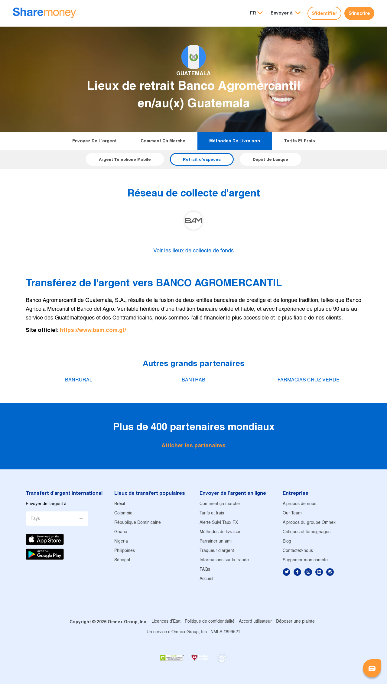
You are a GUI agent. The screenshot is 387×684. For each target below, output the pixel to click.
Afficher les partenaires (193, 445)
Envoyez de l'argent (94, 140)
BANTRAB (193, 380)
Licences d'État (165, 621)
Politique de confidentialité (210, 621)
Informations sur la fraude (224, 560)
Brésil (119, 504)
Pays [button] (35, 519)
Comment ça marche (163, 140)
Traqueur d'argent (217, 551)
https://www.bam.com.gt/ (93, 330)
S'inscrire (359, 13)
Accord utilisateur (255, 621)
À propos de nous (299, 504)
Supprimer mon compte (305, 560)
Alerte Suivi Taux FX (219, 523)
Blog (287, 541)
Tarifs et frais (299, 140)
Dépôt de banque (270, 159)
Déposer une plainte (295, 621)
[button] (285, 13)
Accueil (206, 579)
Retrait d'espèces (202, 159)
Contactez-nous (298, 551)
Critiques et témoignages (306, 532)
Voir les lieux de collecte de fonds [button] (193, 251)
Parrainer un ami (216, 541)
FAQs (205, 569)
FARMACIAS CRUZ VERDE (309, 380)
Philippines (124, 551)
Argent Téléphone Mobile (125, 159)
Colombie (123, 513)
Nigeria (121, 541)
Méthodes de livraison (234, 140)
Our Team (292, 513)
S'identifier (324, 13)
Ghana (120, 532)
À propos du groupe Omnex (309, 523)
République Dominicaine (137, 523)
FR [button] (253, 12)
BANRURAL (78, 380)
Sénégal (122, 560)
